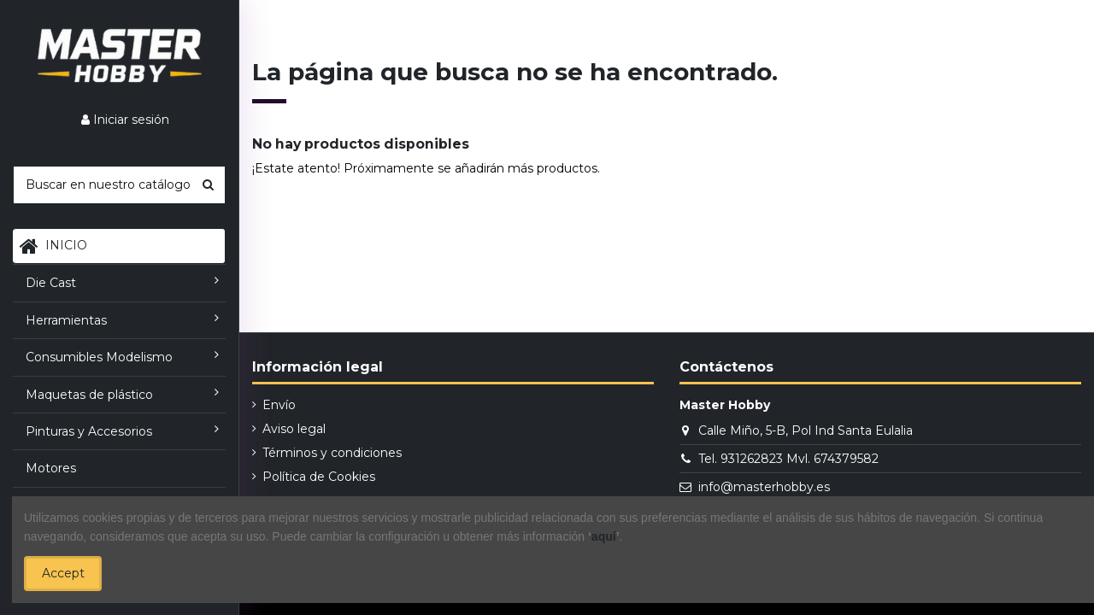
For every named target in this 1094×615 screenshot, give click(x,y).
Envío (279, 405)
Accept (63, 573)
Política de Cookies (318, 476)
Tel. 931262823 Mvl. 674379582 (788, 458)
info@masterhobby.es (764, 487)
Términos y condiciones (332, 452)
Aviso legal (294, 428)
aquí (603, 536)
